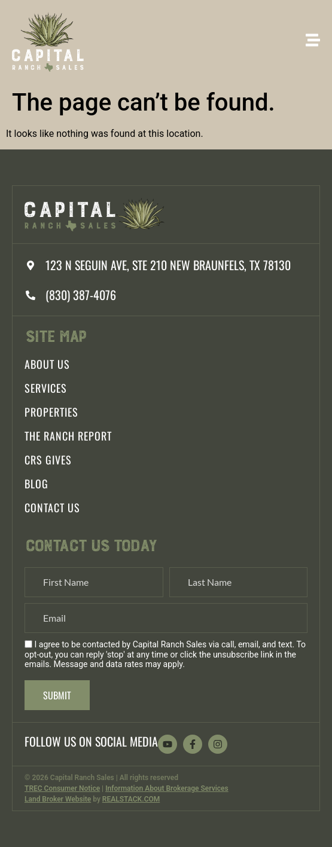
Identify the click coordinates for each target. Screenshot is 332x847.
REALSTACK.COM (131, 799)
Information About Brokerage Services (167, 788)
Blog (36, 484)
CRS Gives (48, 460)
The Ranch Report (68, 436)
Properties (51, 412)
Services (46, 388)
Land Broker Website (58, 799)
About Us (47, 364)
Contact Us (52, 507)
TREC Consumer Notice (62, 788)
